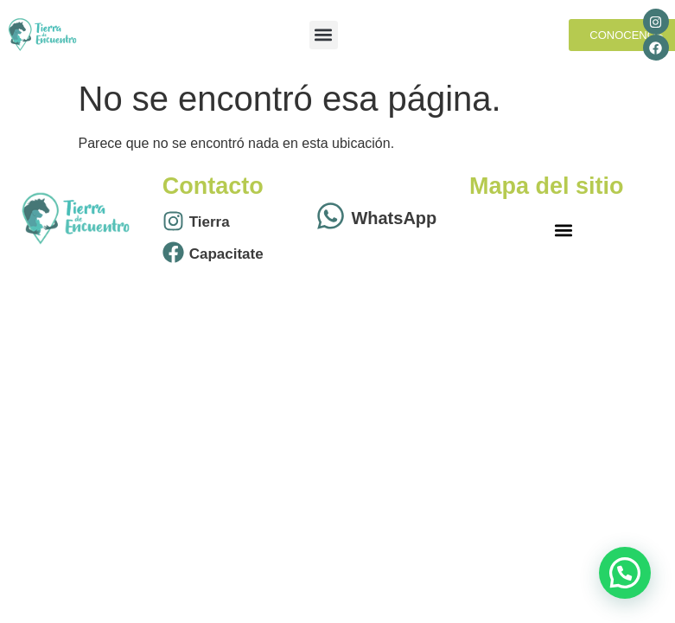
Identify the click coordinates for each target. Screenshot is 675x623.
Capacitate (226, 254)
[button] (323, 35)
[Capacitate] (173, 254)
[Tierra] (173, 222)
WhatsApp (393, 218)
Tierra (209, 222)
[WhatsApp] (330, 218)
